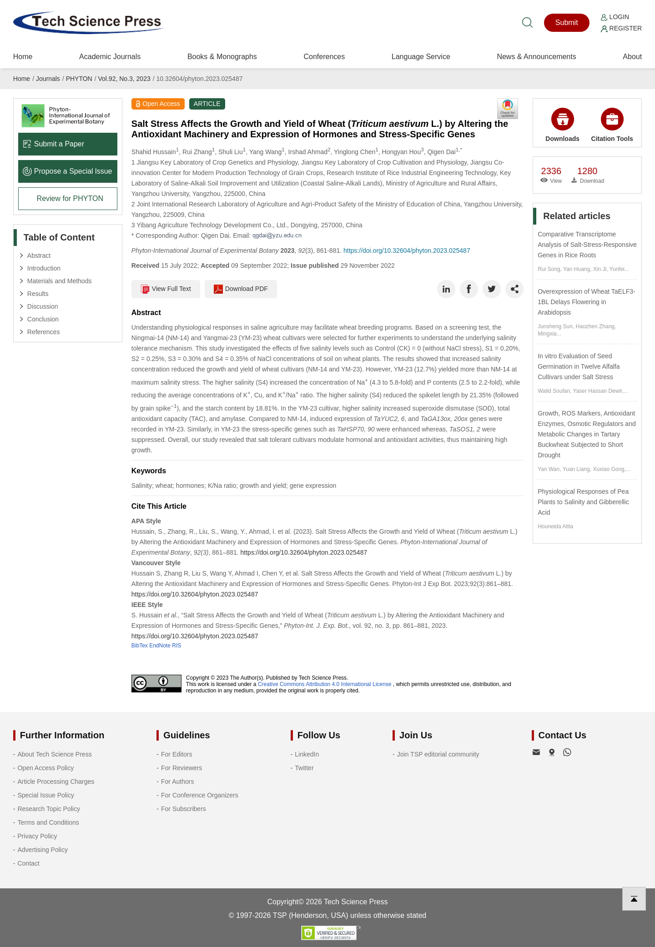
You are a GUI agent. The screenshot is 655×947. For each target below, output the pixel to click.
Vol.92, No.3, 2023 (124, 78)
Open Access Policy (45, 768)
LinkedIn (307, 754)
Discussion (42, 306)
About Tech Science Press (54, 754)
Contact (28, 863)
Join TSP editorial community (438, 754)
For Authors (177, 781)
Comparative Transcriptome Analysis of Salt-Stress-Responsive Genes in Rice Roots (587, 244)
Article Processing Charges (55, 781)
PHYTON (79, 78)
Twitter (304, 768)
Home (23, 56)
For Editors (176, 754)
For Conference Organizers (199, 795)
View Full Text (166, 289)
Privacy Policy (37, 836)
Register (621, 28)
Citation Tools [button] (612, 125)
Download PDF (241, 289)
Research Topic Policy (48, 808)
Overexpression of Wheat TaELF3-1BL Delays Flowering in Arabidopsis (586, 302)
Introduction (43, 268)
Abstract (38, 255)
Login (615, 16)
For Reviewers (181, 768)
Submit (566, 22)
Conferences (324, 56)
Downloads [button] (562, 125)
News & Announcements (536, 56)
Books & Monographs (222, 56)
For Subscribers (183, 808)
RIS (176, 645)
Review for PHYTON (70, 198)
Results (38, 293)
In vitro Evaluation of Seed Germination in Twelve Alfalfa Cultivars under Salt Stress (579, 366)
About (632, 56)
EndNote (160, 645)
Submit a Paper (53, 144)
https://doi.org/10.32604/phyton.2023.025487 (406, 250)
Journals (48, 78)
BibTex (139, 645)
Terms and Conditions (48, 822)
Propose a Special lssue (67, 171)
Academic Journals (110, 56)
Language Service (421, 56)
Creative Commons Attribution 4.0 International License (325, 684)
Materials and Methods (59, 281)
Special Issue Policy (45, 795)
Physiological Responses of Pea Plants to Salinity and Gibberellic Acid (583, 502)
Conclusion (43, 319)
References (43, 332)
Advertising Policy (42, 849)
